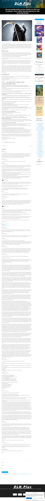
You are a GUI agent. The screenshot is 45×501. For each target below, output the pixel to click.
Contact (26, 1)
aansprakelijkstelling (7, 143)
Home (2, 1)
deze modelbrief (21, 79)
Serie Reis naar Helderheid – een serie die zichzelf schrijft (40, 138)
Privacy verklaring (40, 1)
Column (15, 1)
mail (3, 81)
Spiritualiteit (23, 1)
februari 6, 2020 (8, 44)
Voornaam (39, 68)
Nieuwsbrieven (35, 1)
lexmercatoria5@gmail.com (5, 225)
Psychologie (18, 1)
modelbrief (11, 143)
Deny (35, 498)
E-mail (3, 466)
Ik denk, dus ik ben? (40, 144)
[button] (43, 492)
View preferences (41, 498)
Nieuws (5, 1)
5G (3, 143)
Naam (3, 463)
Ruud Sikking (4, 234)
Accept (29, 498)
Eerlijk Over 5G (5, 391)
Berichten (4, 44)
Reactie (3, 453)
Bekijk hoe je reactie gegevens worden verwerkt (24, 475)
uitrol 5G (14, 143)
